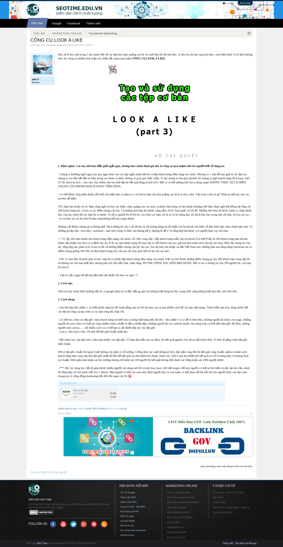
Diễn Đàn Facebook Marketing (183, 502)
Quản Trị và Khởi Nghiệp (180, 517)
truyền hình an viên (67, 408)
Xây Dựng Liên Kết (129, 511)
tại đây (123, 408)
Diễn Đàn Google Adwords (181, 497)
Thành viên (93, 23)
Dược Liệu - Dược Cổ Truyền (228, 492)
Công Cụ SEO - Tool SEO (132, 506)
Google (56, 23)
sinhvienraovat (127, 535)
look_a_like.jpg (80, 390)
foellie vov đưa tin (176, 537)
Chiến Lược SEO (128, 502)
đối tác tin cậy (127, 525)
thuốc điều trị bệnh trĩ (97, 408)
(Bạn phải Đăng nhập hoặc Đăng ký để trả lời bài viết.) (227, 466)
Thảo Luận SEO (128, 497)
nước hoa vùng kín (223, 512)
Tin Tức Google (127, 492)
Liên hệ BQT (173, 522)
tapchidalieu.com (176, 527)
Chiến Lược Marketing (178, 492)
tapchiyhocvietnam (176, 532)
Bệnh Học (218, 497)
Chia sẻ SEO (39, 472)
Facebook (73, 23)
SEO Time (42, 543)
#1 (251, 413)
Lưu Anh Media (127, 521)
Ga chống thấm (127, 530)
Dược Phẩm (219, 502)
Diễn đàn (37, 23)
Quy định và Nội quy (245, 543)
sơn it (81, 45)
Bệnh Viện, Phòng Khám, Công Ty (231, 507)
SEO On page (127, 516)
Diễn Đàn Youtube (176, 507)
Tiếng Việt (227, 543)
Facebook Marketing (56, 45)
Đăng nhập (245, 3)
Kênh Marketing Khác (178, 512)
